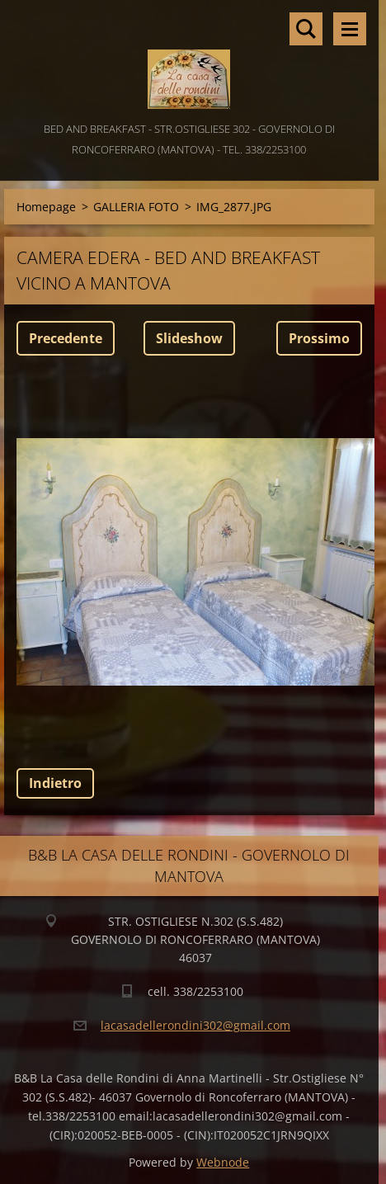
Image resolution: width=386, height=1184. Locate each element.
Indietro (55, 783)
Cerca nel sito (306, 28)
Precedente (65, 338)
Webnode (222, 1162)
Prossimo (319, 338)
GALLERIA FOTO (136, 207)
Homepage (46, 207)
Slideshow (189, 338)
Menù (349, 28)
